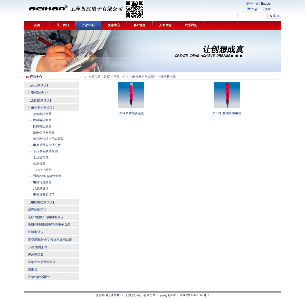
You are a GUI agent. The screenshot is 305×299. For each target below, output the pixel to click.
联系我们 (191, 25)
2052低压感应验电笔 (227, 113)
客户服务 (140, 25)
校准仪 (32, 269)
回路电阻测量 (42, 126)
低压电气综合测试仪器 (48, 139)
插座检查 (39, 163)
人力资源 (165, 25)
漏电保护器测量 (44, 132)
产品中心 (88, 25)
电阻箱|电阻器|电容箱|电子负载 (49, 224)
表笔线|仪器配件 (39, 277)
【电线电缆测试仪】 (42, 202)
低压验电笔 (41, 157)
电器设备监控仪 (44, 194)
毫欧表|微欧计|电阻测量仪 (45, 217)
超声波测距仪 (37, 209)
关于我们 (62, 25)
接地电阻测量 (42, 114)
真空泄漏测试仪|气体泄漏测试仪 (50, 240)
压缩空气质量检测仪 (42, 262)
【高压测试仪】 (39, 85)
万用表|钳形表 (37, 247)
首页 (37, 25)
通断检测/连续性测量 (47, 176)
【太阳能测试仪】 (40, 100)
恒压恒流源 (35, 254)
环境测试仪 (35, 232)
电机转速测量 (42, 182)
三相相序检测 (42, 170)
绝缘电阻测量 (42, 120)
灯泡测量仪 (41, 188)
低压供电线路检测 (45, 151)
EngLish (266, 3)
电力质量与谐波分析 (47, 145)
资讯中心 (114, 25)
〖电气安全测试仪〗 (42, 108)
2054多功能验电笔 (131, 113)
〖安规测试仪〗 (39, 92)
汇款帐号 (102, 295)
